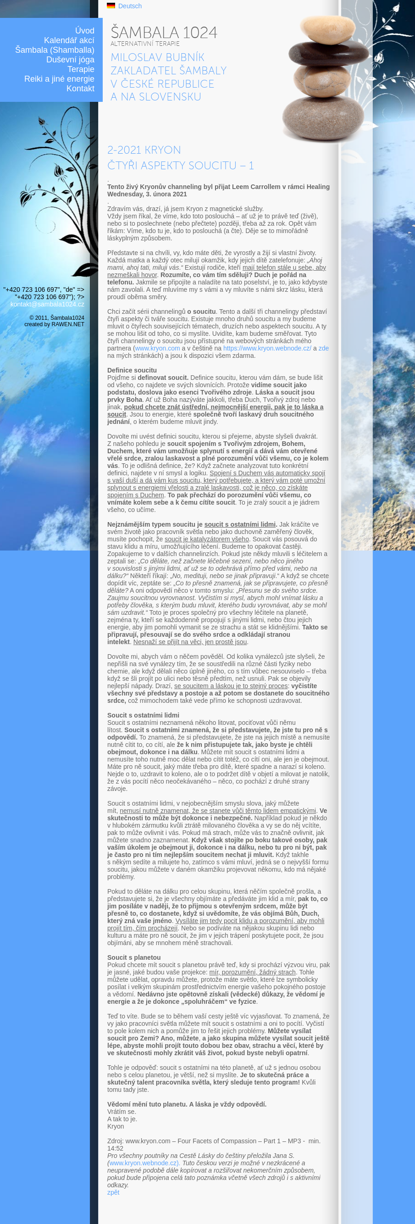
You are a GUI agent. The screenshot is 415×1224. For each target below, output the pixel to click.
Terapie (80, 69)
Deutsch (130, 6)
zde (324, 348)
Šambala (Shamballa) (54, 50)
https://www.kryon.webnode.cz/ (268, 348)
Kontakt (80, 88)
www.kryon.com (157, 348)
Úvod (84, 30)
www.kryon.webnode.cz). (145, 1163)
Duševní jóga (70, 59)
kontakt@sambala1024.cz (47, 304)
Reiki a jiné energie (59, 78)
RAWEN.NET (68, 324)
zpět (113, 1192)
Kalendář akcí (69, 40)
